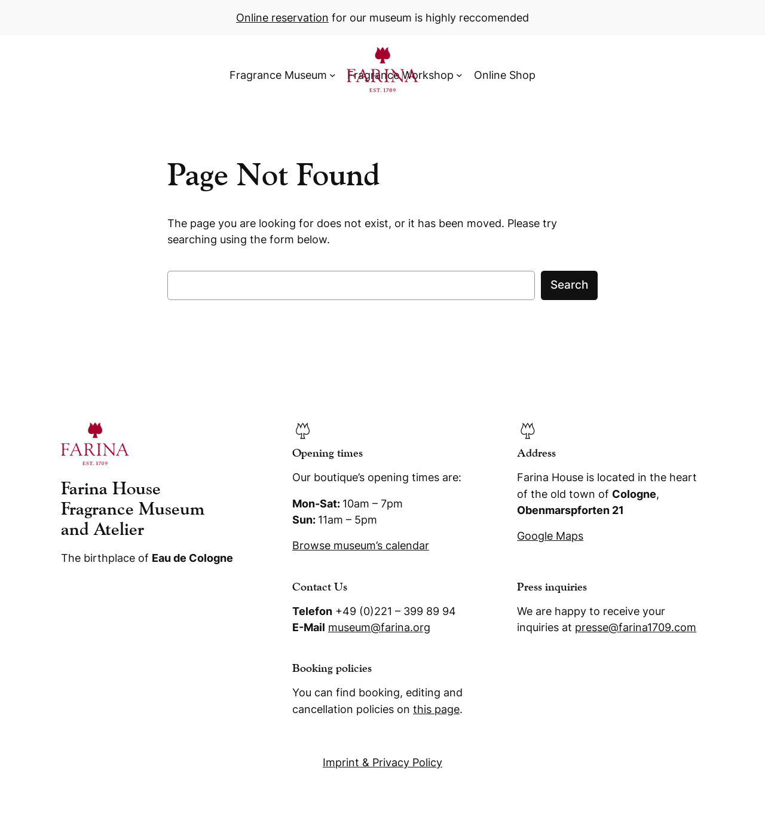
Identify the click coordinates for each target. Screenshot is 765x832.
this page (436, 709)
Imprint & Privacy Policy (382, 762)
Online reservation (282, 17)
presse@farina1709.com (635, 627)
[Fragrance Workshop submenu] (459, 75)
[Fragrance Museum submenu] (332, 75)
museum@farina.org (379, 627)
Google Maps (550, 536)
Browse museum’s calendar (360, 545)
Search (569, 284)
